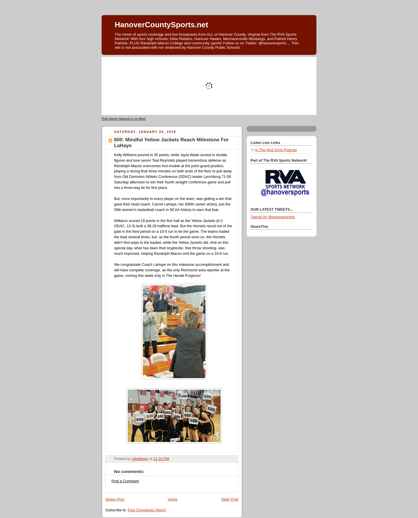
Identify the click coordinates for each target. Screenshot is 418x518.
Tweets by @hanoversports (273, 217)
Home (173, 499)
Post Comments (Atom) (147, 510)
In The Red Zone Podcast (276, 150)
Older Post (229, 499)
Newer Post (114, 499)
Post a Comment (125, 481)
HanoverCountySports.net (161, 24)
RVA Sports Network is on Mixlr (124, 118)
